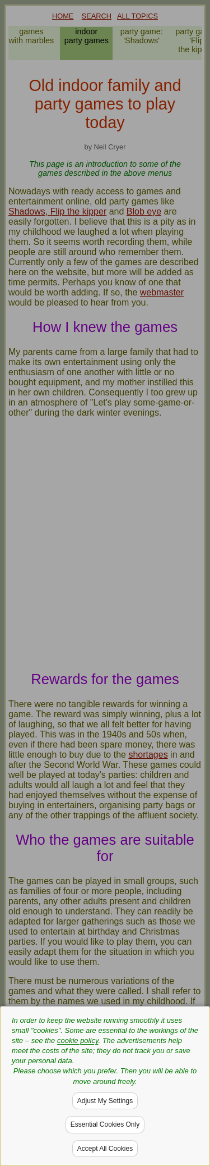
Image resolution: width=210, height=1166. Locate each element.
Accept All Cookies (105, 1149)
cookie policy (77, 1040)
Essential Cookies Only (105, 1124)
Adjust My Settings (105, 1101)
